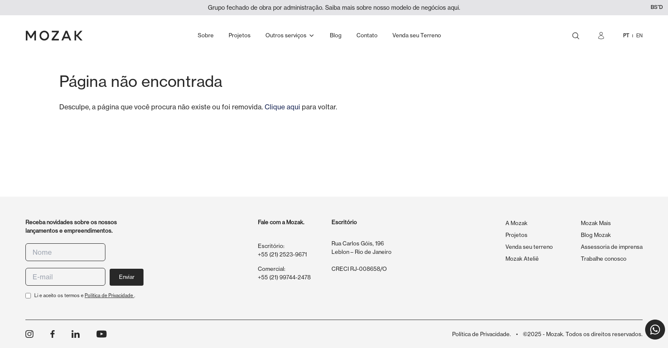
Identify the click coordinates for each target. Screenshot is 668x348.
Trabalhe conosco (604, 258)
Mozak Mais (596, 223)
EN (639, 36)
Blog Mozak (596, 234)
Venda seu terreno (529, 246)
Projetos (516, 234)
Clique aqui (282, 107)
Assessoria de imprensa (612, 246)
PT (626, 36)
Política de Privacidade (109, 295)
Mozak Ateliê (522, 258)
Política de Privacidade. (481, 334)
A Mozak (516, 223)
